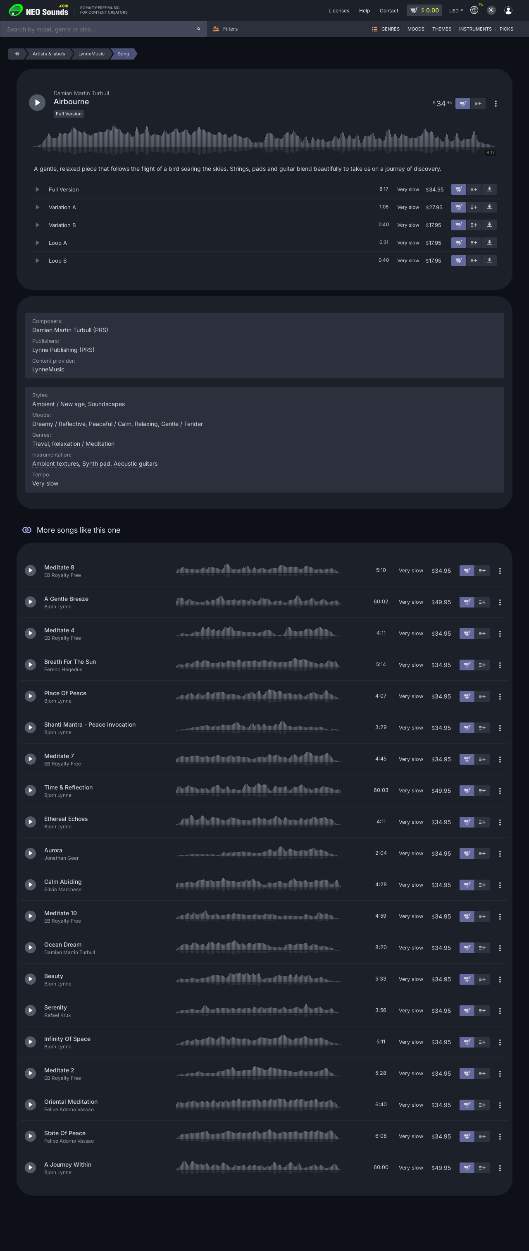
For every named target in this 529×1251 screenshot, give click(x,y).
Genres (390, 29)
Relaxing (146, 423)
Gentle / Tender (182, 423)
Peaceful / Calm (110, 423)
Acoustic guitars (135, 463)
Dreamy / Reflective (59, 423)
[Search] (199, 29)
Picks (506, 29)
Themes (441, 29)
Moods (415, 29)
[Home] (16, 54)
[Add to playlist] (474, 189)
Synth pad (96, 463)
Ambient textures (55, 463)
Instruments (475, 29)
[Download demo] (489, 189)
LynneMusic (48, 369)
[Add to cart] (459, 189)
